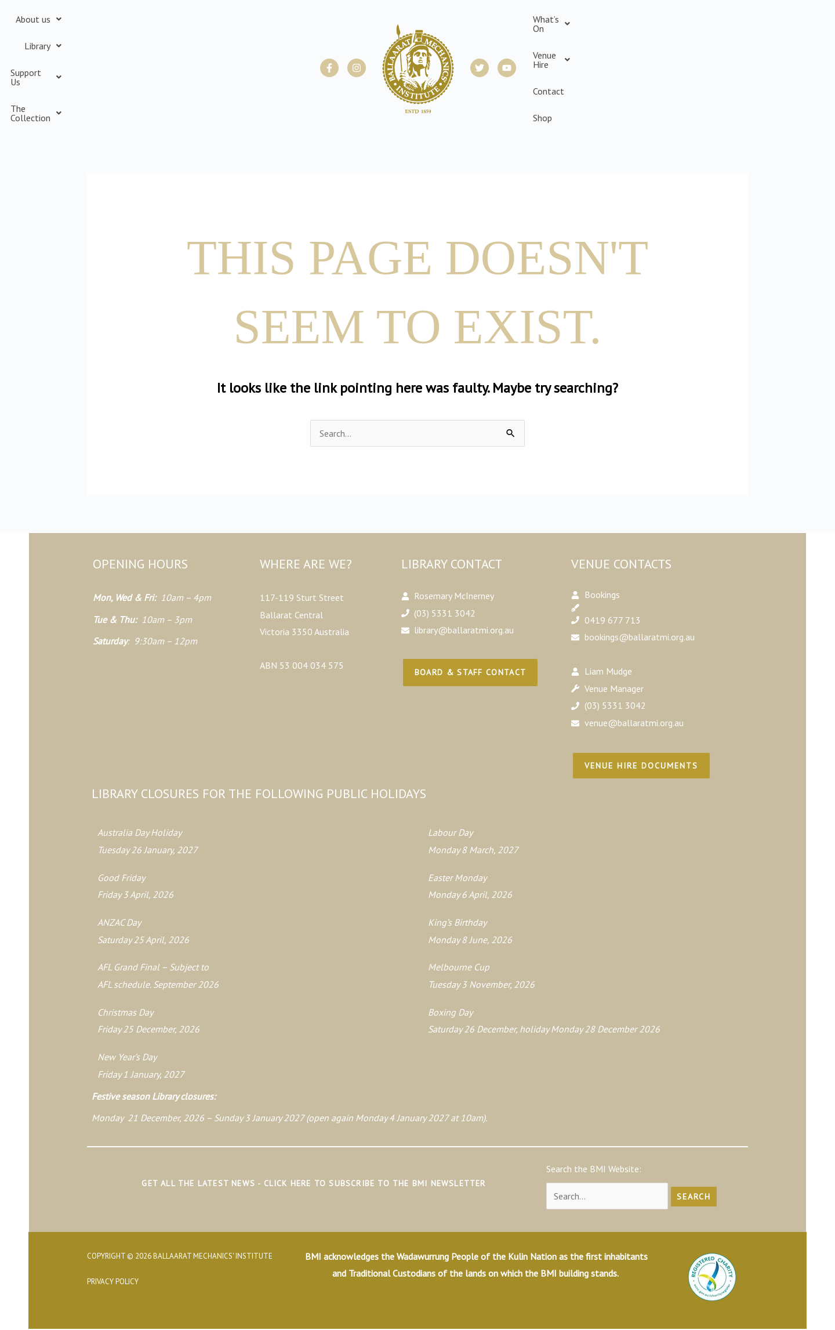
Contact (669, 54)
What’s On (558, 54)
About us (93, 54)
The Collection (269, 54)
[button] (93, 54)
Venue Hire (619, 54)
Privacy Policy (113, 1254)
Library (143, 54)
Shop (704, 54)
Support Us (199, 54)
